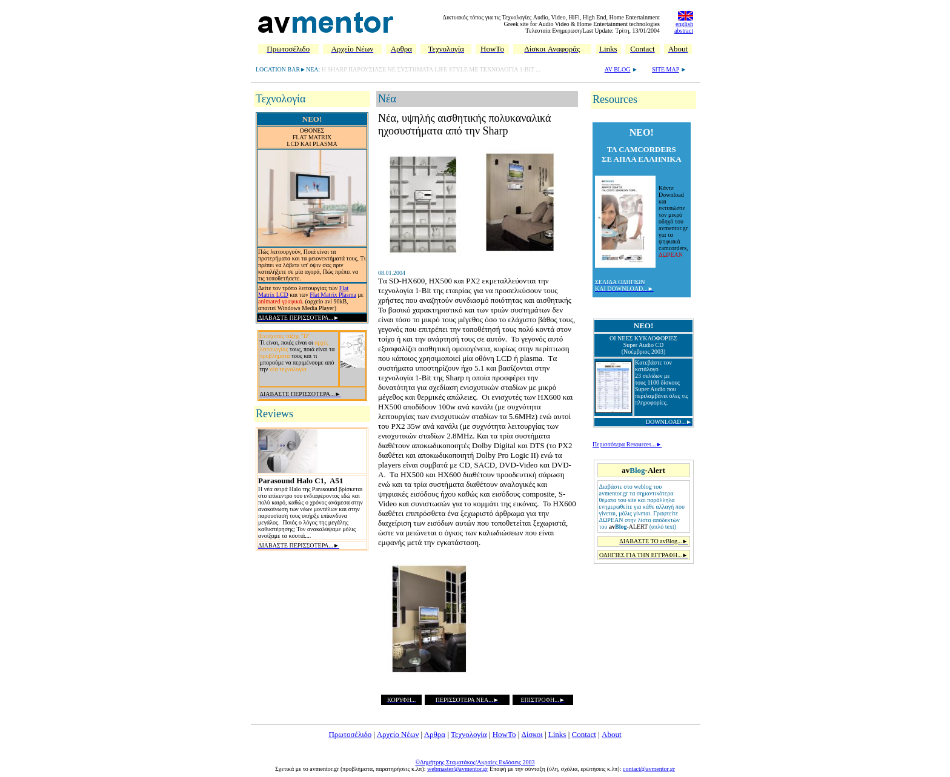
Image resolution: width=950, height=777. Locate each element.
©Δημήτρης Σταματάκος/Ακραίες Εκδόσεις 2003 (474, 762)
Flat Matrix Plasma (333, 294)
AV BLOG (618, 69)
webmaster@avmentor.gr (457, 768)
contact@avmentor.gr (649, 768)
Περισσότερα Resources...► (627, 444)
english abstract (683, 27)
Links (557, 734)
